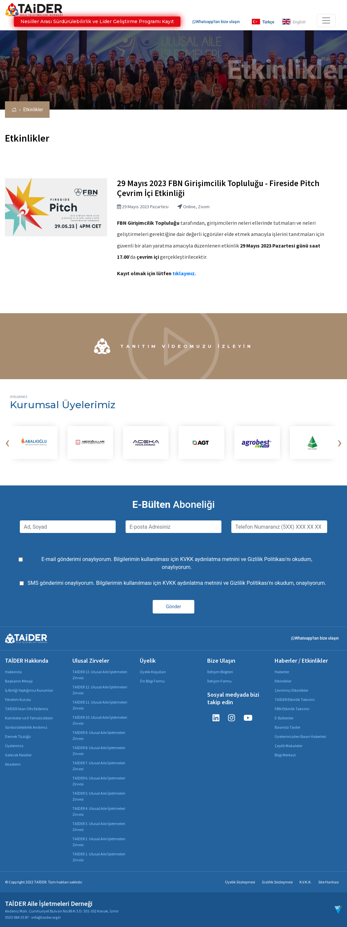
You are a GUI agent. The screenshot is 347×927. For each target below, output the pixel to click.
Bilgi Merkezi (285, 754)
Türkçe (263, 21)
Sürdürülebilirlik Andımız (26, 727)
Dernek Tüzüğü (18, 736)
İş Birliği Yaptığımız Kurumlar (29, 690)
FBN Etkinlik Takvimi (292, 708)
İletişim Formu (219, 681)
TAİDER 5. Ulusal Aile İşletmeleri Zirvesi (98, 796)
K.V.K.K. (305, 881)
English (294, 21)
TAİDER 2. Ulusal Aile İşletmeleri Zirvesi (98, 841)
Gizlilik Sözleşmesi (277, 881)
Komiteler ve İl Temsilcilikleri (29, 717)
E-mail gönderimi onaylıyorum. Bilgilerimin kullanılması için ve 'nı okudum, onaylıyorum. (176, 563)
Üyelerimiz (14, 745)
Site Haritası (328, 881)
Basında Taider (287, 727)
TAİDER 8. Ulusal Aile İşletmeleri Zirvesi (98, 750)
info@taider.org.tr (46, 917)
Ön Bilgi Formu (152, 681)
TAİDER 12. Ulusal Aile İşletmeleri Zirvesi (99, 689)
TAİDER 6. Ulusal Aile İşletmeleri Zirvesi (98, 781)
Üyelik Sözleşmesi (240, 881)
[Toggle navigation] (326, 20)
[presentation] (7, 442)
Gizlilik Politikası (267, 559)
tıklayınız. (184, 273)
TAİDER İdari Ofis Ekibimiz (26, 708)
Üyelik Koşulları (153, 671)
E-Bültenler (284, 717)
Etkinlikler (33, 109)
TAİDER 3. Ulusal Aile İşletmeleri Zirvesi (98, 826)
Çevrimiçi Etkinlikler (291, 690)
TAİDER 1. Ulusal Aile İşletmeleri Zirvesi (98, 856)
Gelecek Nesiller (18, 754)
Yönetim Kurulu (18, 699)
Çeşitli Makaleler (288, 745)
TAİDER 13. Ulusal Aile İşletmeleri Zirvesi (99, 674)
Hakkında (13, 671)
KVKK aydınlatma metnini (210, 559)
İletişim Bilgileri (220, 671)
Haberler (282, 671)
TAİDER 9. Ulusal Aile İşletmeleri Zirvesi (98, 735)
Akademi (12, 764)
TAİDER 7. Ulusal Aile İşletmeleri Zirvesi (98, 765)
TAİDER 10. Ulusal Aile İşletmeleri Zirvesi (99, 720)
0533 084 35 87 (17, 917)
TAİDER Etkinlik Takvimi (295, 699)
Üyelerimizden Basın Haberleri (300, 736)
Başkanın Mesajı (19, 681)
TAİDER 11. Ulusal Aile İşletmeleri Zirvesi (99, 705)
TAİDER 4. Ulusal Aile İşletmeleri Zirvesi (98, 811)
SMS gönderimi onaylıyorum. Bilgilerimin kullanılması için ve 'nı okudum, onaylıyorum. (176, 583)
